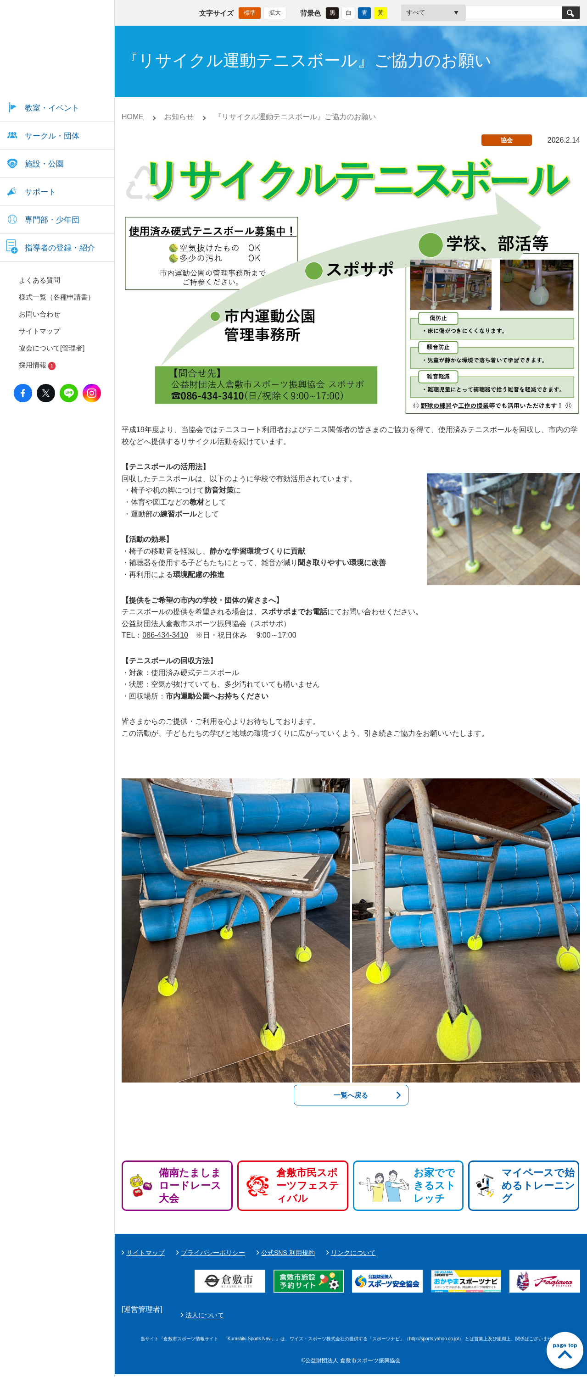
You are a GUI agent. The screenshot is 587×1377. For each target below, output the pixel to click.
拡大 (275, 11)
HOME (133, 117)
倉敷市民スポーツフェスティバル (307, 1185)
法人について (421, 1317)
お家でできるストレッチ (435, 1185)
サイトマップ (145, 1252)
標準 (250, 11)
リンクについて (353, 1252)
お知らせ (179, 117)
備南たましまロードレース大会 (190, 1185)
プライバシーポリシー (213, 1252)
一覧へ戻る (351, 1095)
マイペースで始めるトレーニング (538, 1185)
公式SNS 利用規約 (288, 1252)
